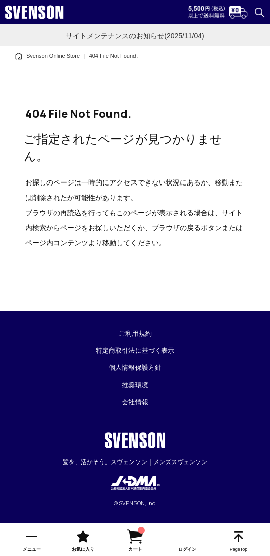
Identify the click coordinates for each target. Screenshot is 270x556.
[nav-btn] (31, 539)
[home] (18, 56)
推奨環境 (135, 385)
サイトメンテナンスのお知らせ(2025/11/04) (135, 36)
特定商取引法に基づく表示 (135, 350)
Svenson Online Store (53, 56)
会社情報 (135, 402)
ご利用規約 (135, 333)
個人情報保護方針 (135, 368)
